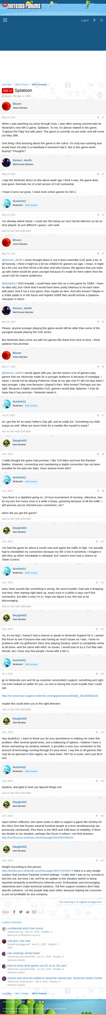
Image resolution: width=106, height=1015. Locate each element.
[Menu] (5, 20)
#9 (103, 491)
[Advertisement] (53, 53)
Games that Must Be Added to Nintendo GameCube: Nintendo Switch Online (54, 978)
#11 (102, 582)
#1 (103, 117)
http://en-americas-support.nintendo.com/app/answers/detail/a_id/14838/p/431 (50, 695)
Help (22, 1001)
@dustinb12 (9, 283)
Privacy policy (10, 1001)
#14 (102, 732)
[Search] (101, 20)
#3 (103, 215)
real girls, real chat (18, 940)
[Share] (98, 117)
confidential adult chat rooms (25, 928)
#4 (103, 253)
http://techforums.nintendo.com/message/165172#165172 (37, 870)
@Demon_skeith (12, 259)
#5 (103, 322)
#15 (102, 781)
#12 (102, 629)
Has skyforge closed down (23, 953)
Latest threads (12, 922)
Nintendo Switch (16, 960)
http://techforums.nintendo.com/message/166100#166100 (37, 837)
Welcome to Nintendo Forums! (23, 935)
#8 (103, 454)
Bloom (8, 96)
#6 (103, 366)
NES (9, 947)
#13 (102, 674)
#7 (103, 415)
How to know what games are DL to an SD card (36, 965)
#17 (102, 860)
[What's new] (94, 20)
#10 (102, 541)
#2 (103, 174)
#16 (102, 815)
